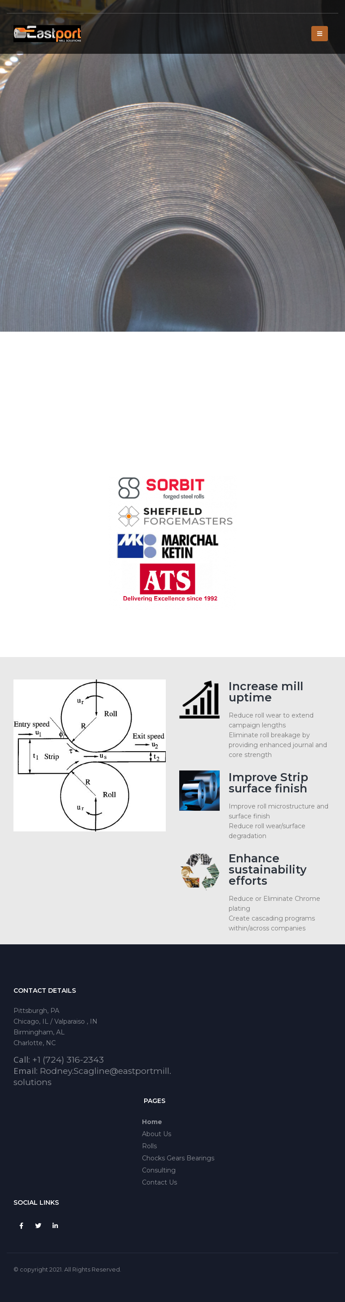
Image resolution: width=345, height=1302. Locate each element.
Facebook (21, 1226)
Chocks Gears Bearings (178, 1158)
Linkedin (55, 1226)
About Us (156, 1134)
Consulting (159, 1170)
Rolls (149, 1146)
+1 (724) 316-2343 (68, 1060)
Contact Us (159, 1182)
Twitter (38, 1226)
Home (152, 1122)
